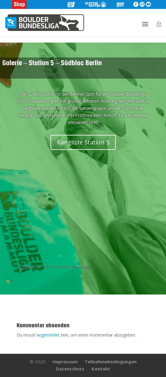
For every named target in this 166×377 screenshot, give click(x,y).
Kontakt (100, 369)
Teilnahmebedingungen (111, 361)
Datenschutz (70, 369)
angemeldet (48, 335)
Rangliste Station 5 (83, 142)
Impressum (65, 361)
